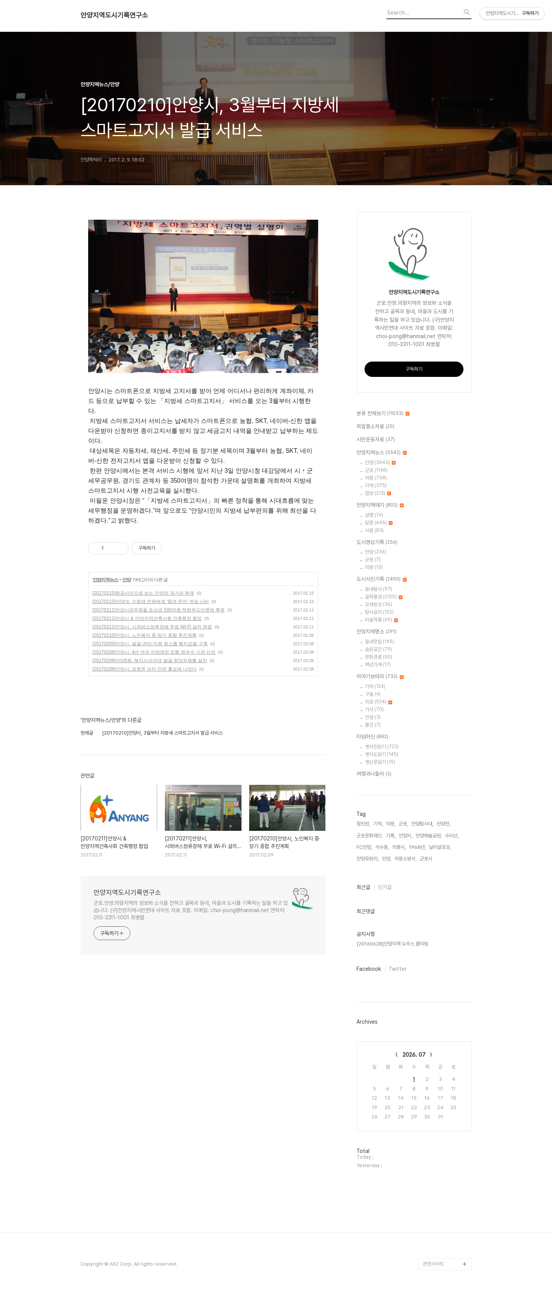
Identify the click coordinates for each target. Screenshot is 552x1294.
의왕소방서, (405, 859)
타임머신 (372, 737)
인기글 (385, 887)
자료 (378, 702)
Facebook (368, 969)
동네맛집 (379, 642)
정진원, (363, 824)
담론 (379, 523)
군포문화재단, (369, 836)
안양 (126, 579)
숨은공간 (378, 649)
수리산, (452, 836)
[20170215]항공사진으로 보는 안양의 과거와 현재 (143, 593)
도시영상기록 (377, 542)
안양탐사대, (422, 824)
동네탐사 (378, 589)
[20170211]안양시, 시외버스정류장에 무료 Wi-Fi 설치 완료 (152, 627)
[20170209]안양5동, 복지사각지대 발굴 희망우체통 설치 (149, 660)
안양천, (443, 824)
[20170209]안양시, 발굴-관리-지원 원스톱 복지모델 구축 (150, 643)
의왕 (376, 478)
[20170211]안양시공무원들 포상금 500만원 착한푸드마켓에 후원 (158, 610)
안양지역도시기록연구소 (114, 15)
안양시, (405, 836)
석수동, (382, 847)
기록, (391, 836)
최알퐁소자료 (375, 427)
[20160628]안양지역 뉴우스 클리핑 (392, 944)
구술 (373, 694)
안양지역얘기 (380, 505)
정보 (378, 493)
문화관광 (378, 657)
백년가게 (378, 665)
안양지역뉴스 (105, 579)
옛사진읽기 (382, 747)
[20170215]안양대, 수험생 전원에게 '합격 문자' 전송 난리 (150, 601)
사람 (374, 530)
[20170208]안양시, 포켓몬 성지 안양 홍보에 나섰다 (144, 669)
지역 (376, 485)
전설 (373, 717)
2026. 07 (414, 1054)
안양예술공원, (429, 836)
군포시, (427, 859)
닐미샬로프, (440, 847)
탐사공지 (379, 612)
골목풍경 (383, 597)
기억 (375, 686)
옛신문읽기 (380, 762)
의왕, (391, 824)
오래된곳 (378, 604)
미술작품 (381, 620)
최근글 (363, 887)
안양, (386, 859)
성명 (374, 515)
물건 (373, 725)
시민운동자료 (375, 440)
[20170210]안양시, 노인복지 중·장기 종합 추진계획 (144, 635)
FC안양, (364, 847)
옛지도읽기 (381, 754)
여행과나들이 (373, 774)
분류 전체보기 (382, 414)
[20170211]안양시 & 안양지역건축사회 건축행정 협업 (147, 618)
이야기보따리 (380, 677)
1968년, (417, 847)
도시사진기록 (381, 579)
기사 (374, 709)
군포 (376, 470)
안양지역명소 (376, 632)
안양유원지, (367, 859)
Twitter (398, 969)
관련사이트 (433, 1264)
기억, (378, 824)
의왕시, (399, 847)
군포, (403, 824)
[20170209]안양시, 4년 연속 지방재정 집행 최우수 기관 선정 (153, 652)
